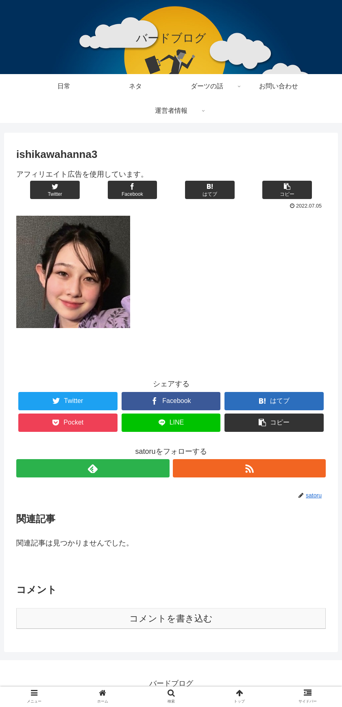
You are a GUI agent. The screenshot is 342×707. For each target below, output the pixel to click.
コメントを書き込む (171, 618)
